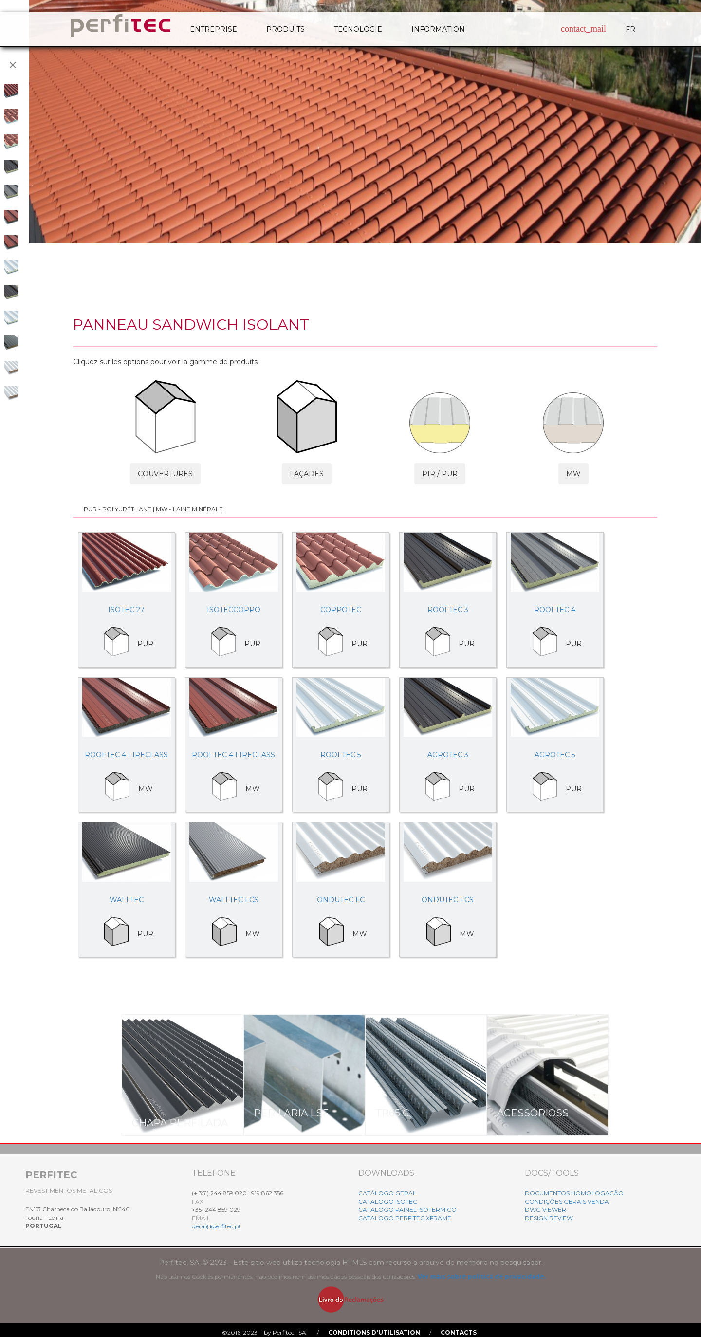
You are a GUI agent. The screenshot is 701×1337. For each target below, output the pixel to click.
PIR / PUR (440, 473)
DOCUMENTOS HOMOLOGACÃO (574, 1193)
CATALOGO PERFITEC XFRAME (404, 1218)
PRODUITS (285, 29)
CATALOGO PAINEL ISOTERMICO (407, 1209)
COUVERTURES (165, 473)
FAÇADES (307, 473)
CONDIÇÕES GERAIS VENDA (567, 1201)
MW (573, 473)
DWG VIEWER (545, 1209)
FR (630, 29)
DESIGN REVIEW (549, 1218)
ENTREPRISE (213, 29)
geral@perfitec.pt (216, 1226)
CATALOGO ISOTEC (387, 1201)
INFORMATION (438, 29)
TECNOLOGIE (358, 29)
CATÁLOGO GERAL (387, 1193)
